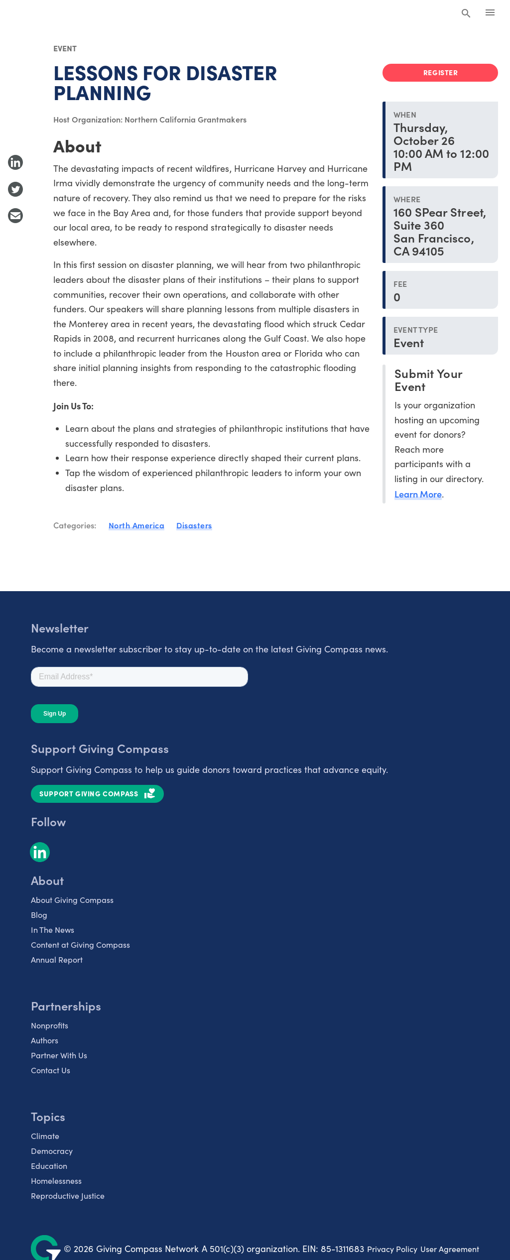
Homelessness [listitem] (56, 1180)
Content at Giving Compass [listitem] (80, 944)
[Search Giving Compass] (466, 14)
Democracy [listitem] (52, 1150)
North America (137, 524)
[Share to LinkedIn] (15, 162)
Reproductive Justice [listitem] (68, 1195)
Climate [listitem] (45, 1136)
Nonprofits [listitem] (49, 1025)
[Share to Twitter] (15, 189)
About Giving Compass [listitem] (72, 899)
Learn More (418, 494)
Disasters (194, 524)
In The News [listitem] (52, 929)
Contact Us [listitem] (50, 1070)
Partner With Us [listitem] (59, 1055)
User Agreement (449, 1249)
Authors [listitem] (44, 1040)
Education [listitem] (49, 1165)
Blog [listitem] (39, 914)
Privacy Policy (392, 1249)
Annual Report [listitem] (57, 959)
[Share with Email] (15, 215)
